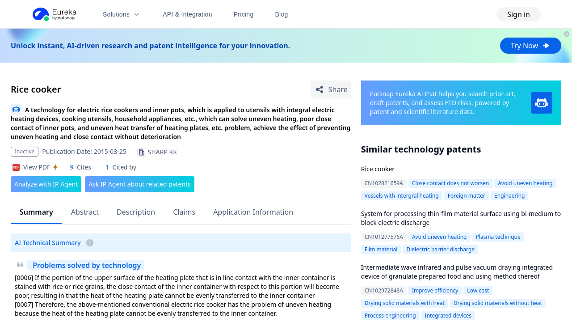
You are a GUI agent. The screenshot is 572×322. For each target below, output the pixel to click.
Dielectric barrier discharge (440, 249)
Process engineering (390, 315)
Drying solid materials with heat (405, 303)
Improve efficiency (435, 290)
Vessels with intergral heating (402, 195)
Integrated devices (448, 315)
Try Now (531, 46)
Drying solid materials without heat (498, 303)
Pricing (244, 14)
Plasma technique (497, 237)
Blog (281, 14)
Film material (381, 249)
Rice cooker (378, 169)
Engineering (509, 195)
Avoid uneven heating (525, 183)
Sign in (518, 14)
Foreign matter (466, 195)
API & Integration (187, 14)
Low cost (478, 290)
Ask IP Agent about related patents (139, 184)
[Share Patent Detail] (331, 89)
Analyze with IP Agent (46, 184)
